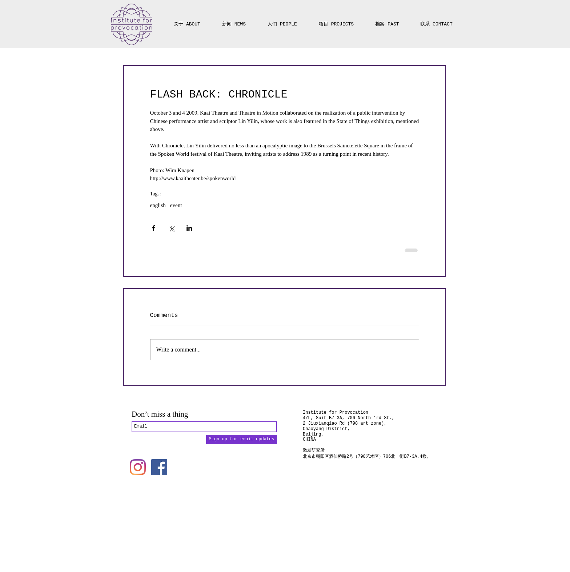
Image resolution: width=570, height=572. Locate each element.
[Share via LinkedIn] (189, 228)
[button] (336, 21)
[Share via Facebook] (153, 228)
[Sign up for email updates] (241, 439)
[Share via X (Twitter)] (171, 228)
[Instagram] (138, 467)
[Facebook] (159, 467)
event (176, 205)
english (158, 205)
